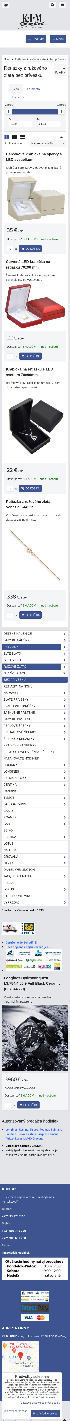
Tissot (36, 798)
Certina (36, 785)
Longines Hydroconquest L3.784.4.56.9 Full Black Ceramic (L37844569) (32, 983)
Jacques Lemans (36, 876)
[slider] (9, 112)
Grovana (36, 857)
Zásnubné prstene (36, 713)
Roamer (36, 817)
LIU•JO (36, 863)
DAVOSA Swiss (36, 804)
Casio (8, 810)
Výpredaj (36, 902)
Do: (49, 122)
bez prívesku (15, 679)
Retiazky (36, 647)
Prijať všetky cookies (45, 1413)
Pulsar (9, 882)
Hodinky (36, 765)
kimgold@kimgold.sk (15, 1252)
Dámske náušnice (36, 640)
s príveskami (36, 673)
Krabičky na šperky (20, 745)
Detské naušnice (36, 634)
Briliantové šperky (36, 732)
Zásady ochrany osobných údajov (40, 1402)
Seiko (8, 830)
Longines (36, 771)
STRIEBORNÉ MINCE (18, 896)
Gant (36, 824)
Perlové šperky (36, 726)
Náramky (36, 693)
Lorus (36, 889)
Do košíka (30, 248)
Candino (10, 791)
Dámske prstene (36, 719)
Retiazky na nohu (18, 686)
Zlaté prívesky (36, 699)
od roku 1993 (37, 27)
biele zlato (36, 660)
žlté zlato (36, 653)
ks (12, 249)
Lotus (8, 843)
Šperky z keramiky (36, 739)
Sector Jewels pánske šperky (29, 752)
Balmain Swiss (36, 778)
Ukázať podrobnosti (15, 1411)
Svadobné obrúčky (36, 706)
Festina (36, 837)
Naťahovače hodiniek (21, 758)
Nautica (10, 850)
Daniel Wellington (19, 869)
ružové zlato (36, 667)
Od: (20, 122)
